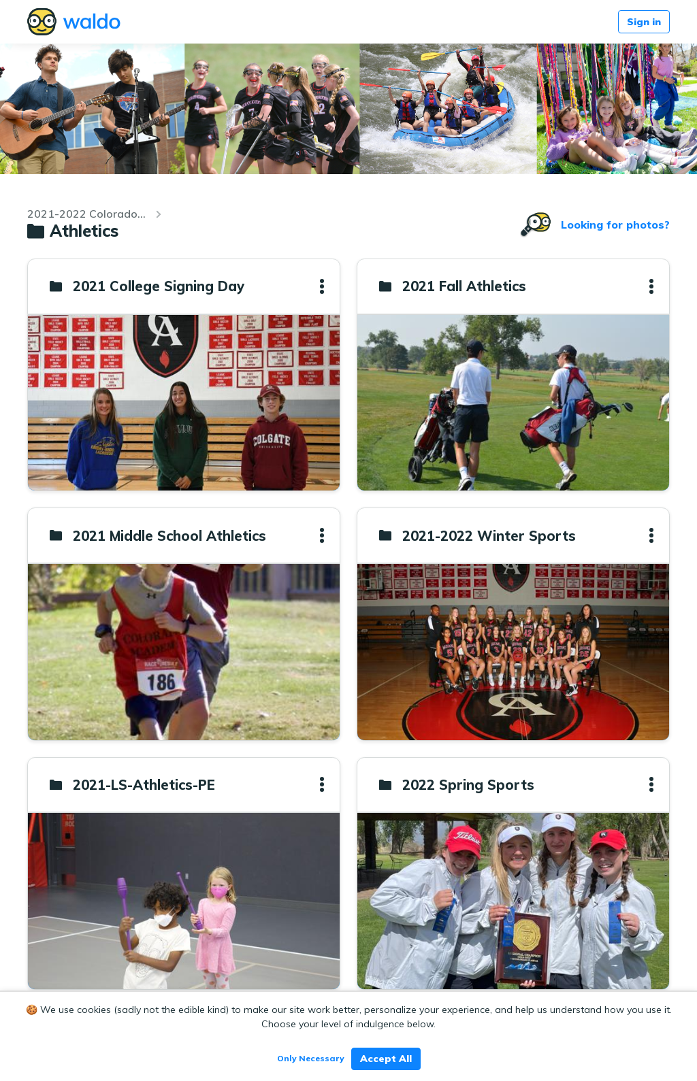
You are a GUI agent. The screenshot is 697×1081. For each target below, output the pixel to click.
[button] (322, 286)
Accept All (386, 1058)
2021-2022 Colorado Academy (87, 213)
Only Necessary (310, 1058)
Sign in (644, 22)
